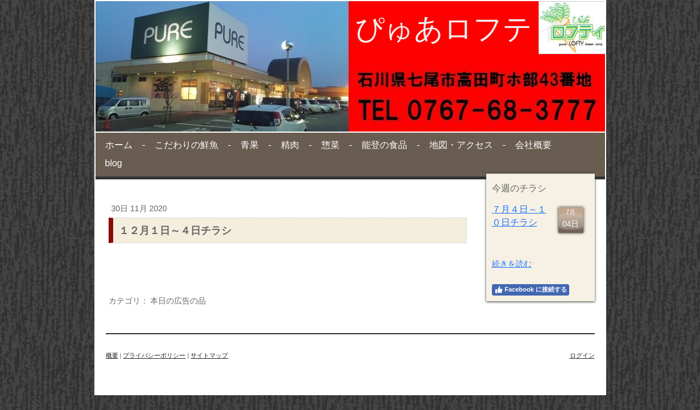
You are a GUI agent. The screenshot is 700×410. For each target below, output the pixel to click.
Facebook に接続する (530, 289)
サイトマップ (209, 355)
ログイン (582, 355)
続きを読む (512, 263)
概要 (112, 355)
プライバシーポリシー (154, 355)
